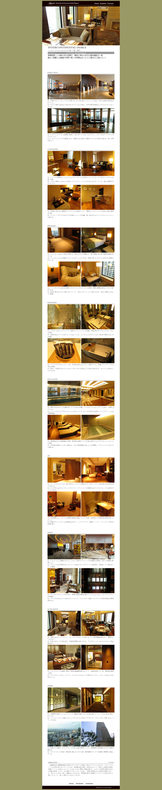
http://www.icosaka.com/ (80, 53)
